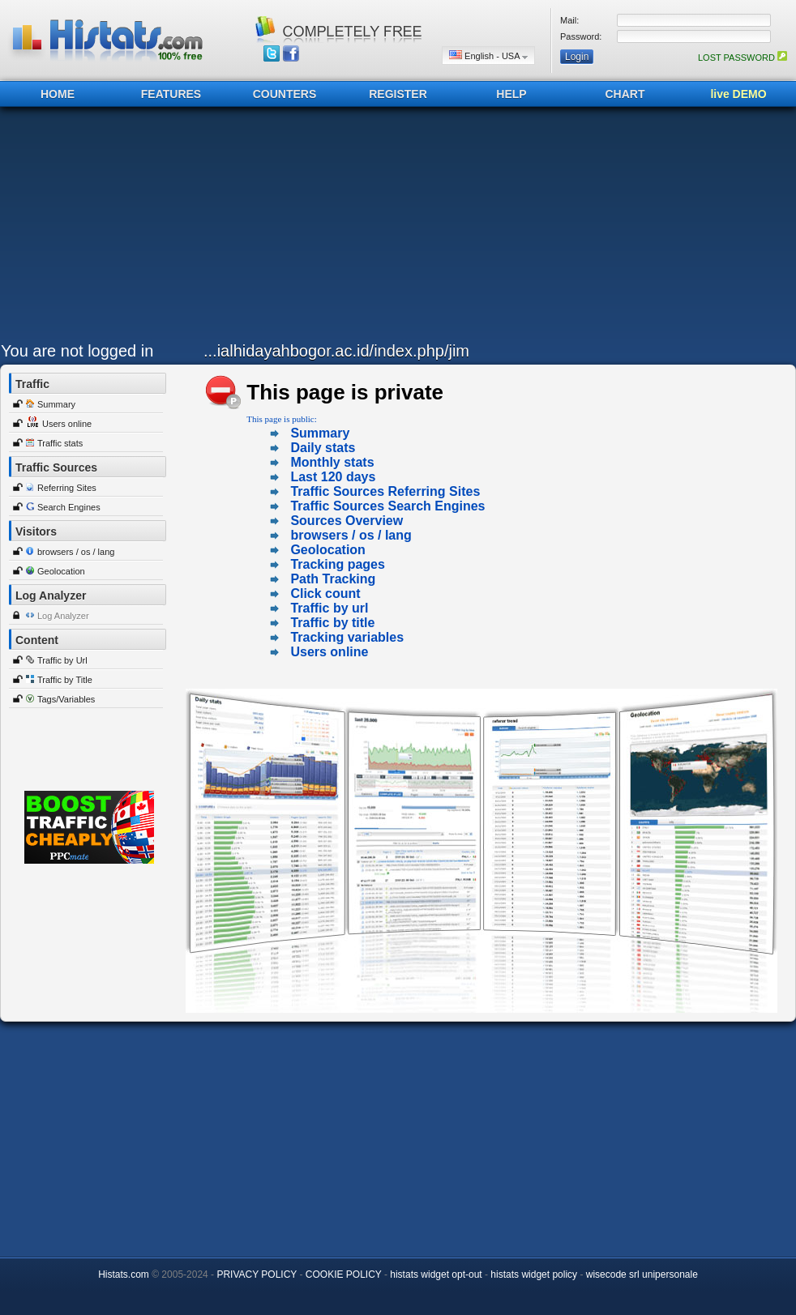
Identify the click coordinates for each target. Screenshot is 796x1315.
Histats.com (123, 1274)
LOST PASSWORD (742, 57)
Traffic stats (60, 443)
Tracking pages (337, 564)
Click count (325, 593)
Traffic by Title (64, 680)
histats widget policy (533, 1274)
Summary (56, 404)
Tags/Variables (66, 699)
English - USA (488, 55)
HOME (58, 94)
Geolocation (61, 571)
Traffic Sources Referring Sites (385, 491)
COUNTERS (285, 94)
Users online (67, 424)
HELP (511, 94)
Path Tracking (332, 579)
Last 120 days (332, 477)
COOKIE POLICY (344, 1274)
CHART (625, 94)
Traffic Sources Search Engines (387, 506)
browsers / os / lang (75, 552)
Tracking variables (347, 637)
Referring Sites (66, 488)
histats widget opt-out (435, 1274)
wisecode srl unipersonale (642, 1274)
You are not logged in (77, 351)
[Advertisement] (238, 228)
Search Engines (69, 507)
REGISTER (398, 94)
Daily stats (322, 448)
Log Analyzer (63, 616)
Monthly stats (332, 462)
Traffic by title (332, 623)
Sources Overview (346, 520)
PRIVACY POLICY (256, 1274)
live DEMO (738, 94)
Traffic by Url (62, 660)
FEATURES (171, 94)
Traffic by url (329, 608)
